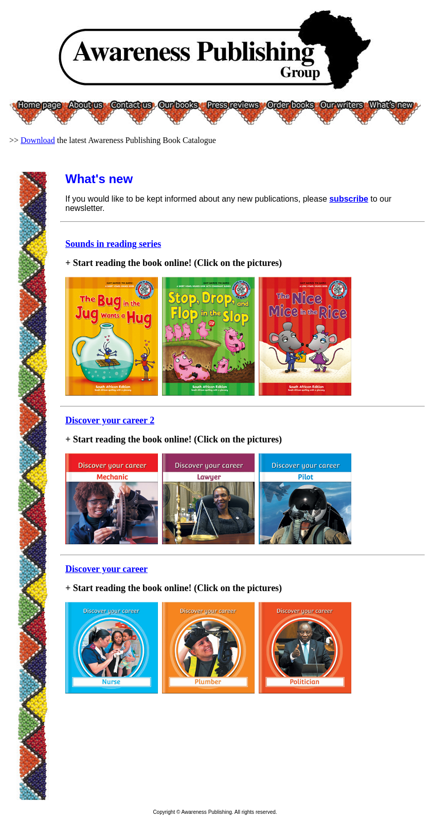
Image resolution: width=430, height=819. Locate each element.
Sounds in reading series (113, 244)
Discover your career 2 (109, 420)
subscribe (348, 198)
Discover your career (106, 569)
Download (38, 140)
